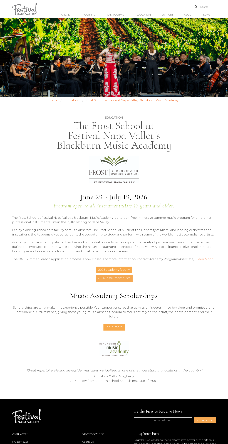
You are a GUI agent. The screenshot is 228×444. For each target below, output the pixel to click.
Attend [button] (65, 14)
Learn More (114, 327)
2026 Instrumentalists (114, 278)
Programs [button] (88, 14)
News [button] (206, 14)
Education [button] (144, 14)
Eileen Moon (204, 259)
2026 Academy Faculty (114, 269)
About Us (88, 441)
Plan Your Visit (116, 14)
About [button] (188, 14)
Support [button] (167, 14)
